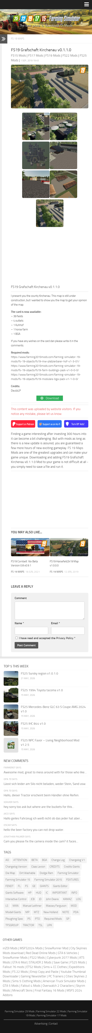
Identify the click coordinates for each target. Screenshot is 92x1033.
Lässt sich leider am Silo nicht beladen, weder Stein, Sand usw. (45, 784)
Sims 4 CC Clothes (55, 967)
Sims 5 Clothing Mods (26, 981)
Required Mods (53, 918)
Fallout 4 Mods (30, 985)
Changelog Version (16, 866)
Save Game (61, 962)
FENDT (9, 886)
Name (19, 623)
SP (67, 918)
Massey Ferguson (56, 905)
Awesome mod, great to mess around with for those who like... (45, 772)
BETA (34, 860)
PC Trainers (55, 976)
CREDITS (55, 866)
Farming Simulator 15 (17, 879)
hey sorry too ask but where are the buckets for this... (39, 807)
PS (29, 918)
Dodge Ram (46, 873)
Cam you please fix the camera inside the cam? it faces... (41, 841)
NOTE (65, 912)
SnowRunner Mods (15, 957)
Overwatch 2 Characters (58, 985)
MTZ (36, 912)
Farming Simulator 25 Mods (20, 1011)
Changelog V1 (77, 860)
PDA (75, 912)
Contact (53, 1023)
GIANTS (44, 886)
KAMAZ (67, 899)
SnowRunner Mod (56, 948)
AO (7, 860)
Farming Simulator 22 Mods (51, 1011)
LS (6, 905)
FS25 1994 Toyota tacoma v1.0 (42, 690)
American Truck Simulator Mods (64, 981)
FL (19, 886)
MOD (74, 905)
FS (26, 886)
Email (55, 623)
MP (27, 912)
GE (33, 886)
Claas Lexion (38, 866)
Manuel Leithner (32, 905)
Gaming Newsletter (33, 976)
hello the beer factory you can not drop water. (34, 830)
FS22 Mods (37, 957)
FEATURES (72, 879)
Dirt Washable (27, 873)
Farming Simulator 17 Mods (52, 1015)
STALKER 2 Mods (40, 962)
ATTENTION (20, 860)
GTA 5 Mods (11, 985)
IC (47, 892)
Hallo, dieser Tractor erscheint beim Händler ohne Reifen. (41, 795)
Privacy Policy (64, 638)
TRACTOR (28, 925)
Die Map (10, 873)
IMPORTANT (59, 892)
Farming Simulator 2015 (48, 879)
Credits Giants (72, 866)
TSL (40, 925)
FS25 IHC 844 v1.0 (33, 723)
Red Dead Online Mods (41, 953)
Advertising (40, 1023)
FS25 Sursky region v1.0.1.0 (39, 673)
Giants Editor (60, 886)
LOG (78, 899)
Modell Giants (13, 912)
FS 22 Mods (20, 971)
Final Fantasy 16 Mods (49, 990)
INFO (74, 892)
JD (40, 899)
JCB (33, 899)
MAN (15, 905)
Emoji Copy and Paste (44, 971)
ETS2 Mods (33, 967)
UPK (49, 925)
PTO (37, 918)
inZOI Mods (10, 948)
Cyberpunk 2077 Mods (62, 957)
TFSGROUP (11, 925)
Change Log (58, 860)
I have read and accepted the (45, 638)
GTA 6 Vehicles (67, 953)
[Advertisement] (49, 257)
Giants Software (14, 892)
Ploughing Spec (14, 918)
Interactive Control (15, 899)
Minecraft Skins (22, 990)
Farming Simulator (68, 873)
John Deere (52, 899)
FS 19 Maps (17, 38)
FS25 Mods (77, 962)
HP (29, 892)
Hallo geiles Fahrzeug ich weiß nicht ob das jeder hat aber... (43, 818)
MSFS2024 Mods (31, 948)
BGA (44, 860)
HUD (38, 892)
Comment (21, 598)
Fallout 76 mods (13, 967)
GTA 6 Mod (19, 962)
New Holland (51, 912)
